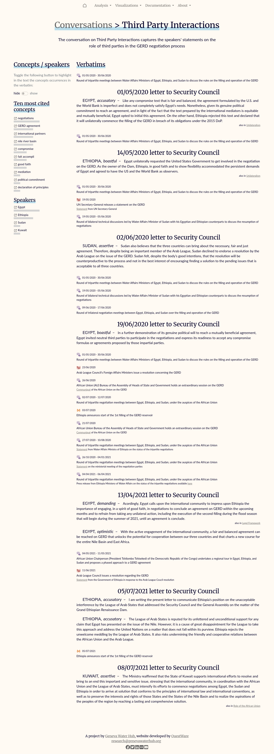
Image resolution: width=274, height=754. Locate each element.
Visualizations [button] (128, 5)
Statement (81, 209)
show (33, 93)
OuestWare (180, 736)
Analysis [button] (103, 5)
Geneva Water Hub (120, 736)
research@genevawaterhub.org (136, 741)
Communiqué (83, 389)
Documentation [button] (160, 5)
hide (17, 93)
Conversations (83, 25)
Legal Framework (251, 523)
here (190, 483)
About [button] (185, 5)
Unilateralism (253, 125)
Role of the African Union (246, 705)
